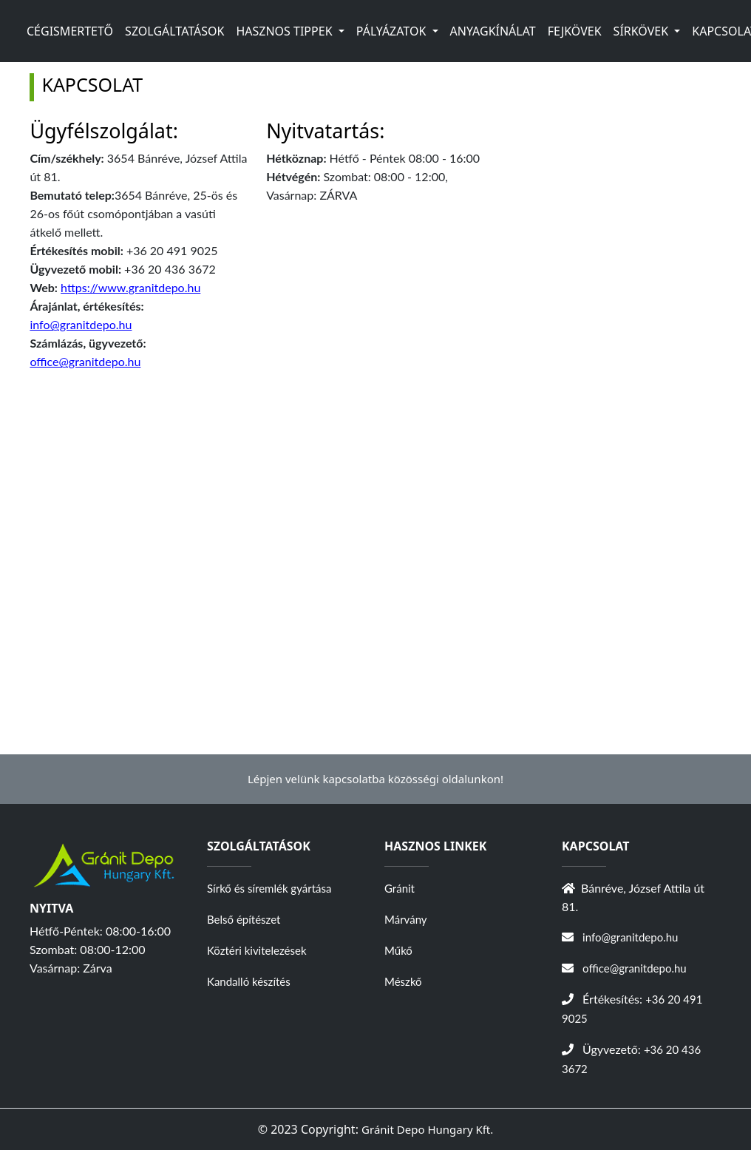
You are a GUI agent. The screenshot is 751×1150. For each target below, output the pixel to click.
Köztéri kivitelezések (257, 950)
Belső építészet (243, 919)
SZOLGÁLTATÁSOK (174, 31)
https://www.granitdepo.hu (130, 287)
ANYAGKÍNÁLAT (493, 31)
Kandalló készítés (248, 981)
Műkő (398, 950)
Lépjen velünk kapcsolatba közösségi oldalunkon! (375, 778)
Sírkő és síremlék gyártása (269, 888)
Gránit (399, 888)
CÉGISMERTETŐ (70, 31)
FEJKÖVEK (575, 31)
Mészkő (403, 981)
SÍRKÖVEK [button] (643, 31)
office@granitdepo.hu (85, 361)
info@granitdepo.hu (81, 324)
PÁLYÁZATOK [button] (392, 31)
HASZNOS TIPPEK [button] (285, 31)
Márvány (405, 919)
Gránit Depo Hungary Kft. (427, 1129)
